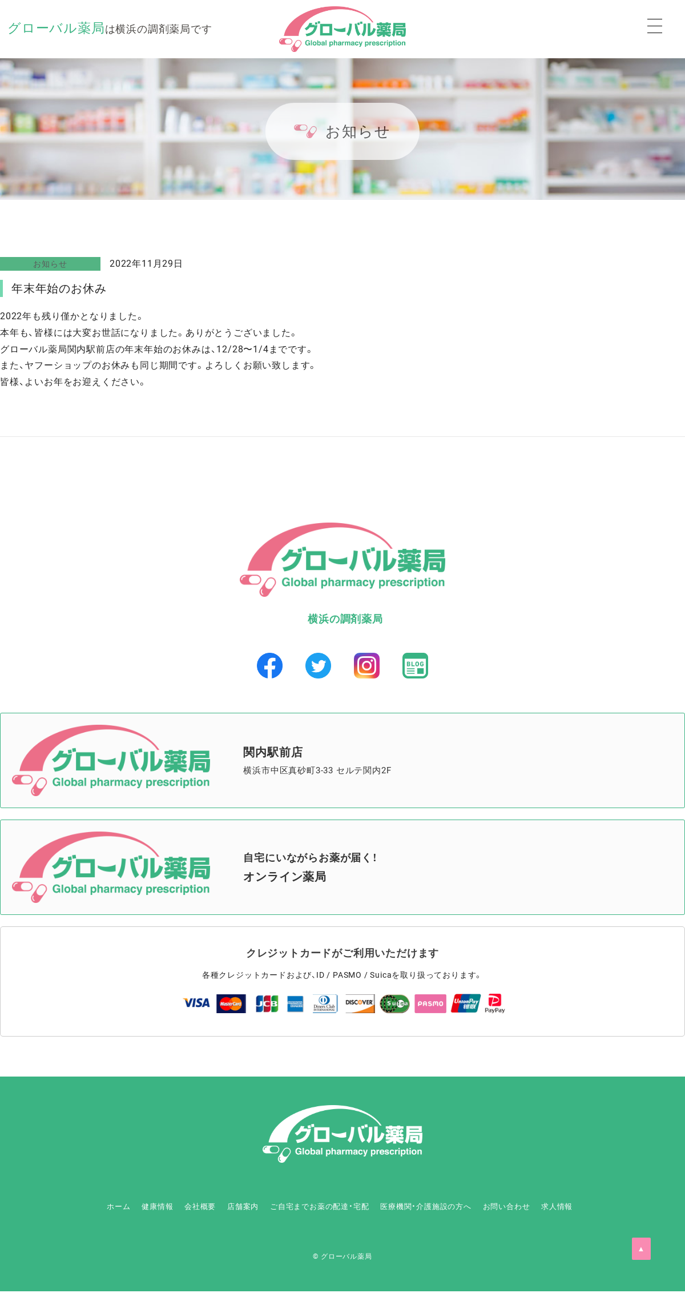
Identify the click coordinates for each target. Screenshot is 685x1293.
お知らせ (50, 263)
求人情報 (617, 1207)
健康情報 (101, 1207)
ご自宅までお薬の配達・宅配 (315, 1207)
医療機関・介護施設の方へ (447, 1207)
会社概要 (160, 1207)
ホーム (46, 1207)
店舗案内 (218, 1207)
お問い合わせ (549, 1207)
